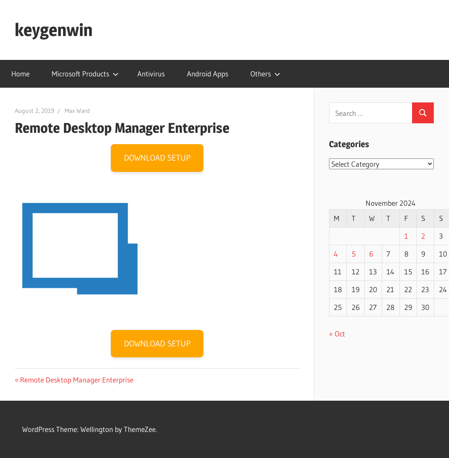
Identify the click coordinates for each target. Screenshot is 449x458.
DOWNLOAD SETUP (157, 158)
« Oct (337, 333)
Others (265, 73)
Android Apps (207, 73)
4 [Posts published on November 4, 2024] (336, 253)
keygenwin (54, 29)
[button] (80, 249)
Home (20, 73)
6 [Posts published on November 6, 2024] (371, 253)
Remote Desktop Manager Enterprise (76, 379)
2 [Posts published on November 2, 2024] (423, 236)
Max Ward (77, 111)
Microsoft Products (85, 73)
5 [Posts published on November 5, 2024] (354, 253)
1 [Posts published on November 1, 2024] (406, 236)
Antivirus (151, 73)
